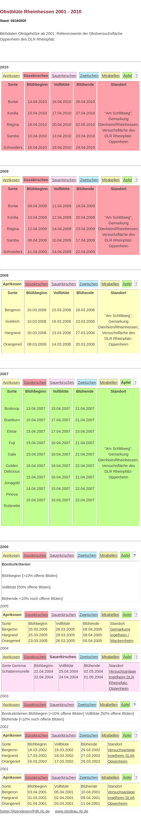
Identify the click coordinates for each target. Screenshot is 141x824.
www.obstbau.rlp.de (71, 811)
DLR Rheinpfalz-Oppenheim (121, 683)
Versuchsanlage (122, 671)
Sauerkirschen (64, 76)
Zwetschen (89, 76)
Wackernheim (121, 641)
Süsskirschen (36, 284)
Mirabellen (111, 76)
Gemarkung (120, 629)
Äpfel (127, 76)
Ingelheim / (119, 635)
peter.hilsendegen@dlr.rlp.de (25, 811)
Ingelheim (118, 677)
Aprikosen (11, 76)
